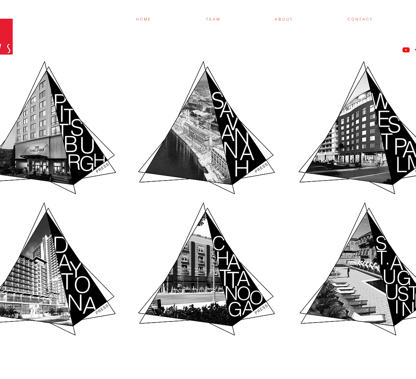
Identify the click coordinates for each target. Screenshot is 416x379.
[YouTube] (406, 49)
